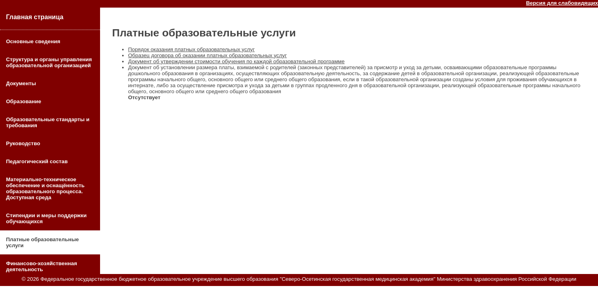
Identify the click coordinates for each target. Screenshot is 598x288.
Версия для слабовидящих (562, 3)
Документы (21, 83)
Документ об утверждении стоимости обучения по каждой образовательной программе (236, 61)
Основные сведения (33, 41)
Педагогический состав (37, 161)
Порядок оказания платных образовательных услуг (191, 49)
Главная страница (34, 17)
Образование (23, 101)
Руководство (23, 143)
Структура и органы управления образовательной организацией (49, 62)
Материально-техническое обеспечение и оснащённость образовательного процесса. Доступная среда (45, 188)
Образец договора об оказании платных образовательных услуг (207, 55)
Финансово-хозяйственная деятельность (41, 266)
